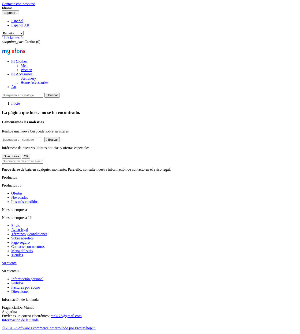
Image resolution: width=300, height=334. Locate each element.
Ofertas (16, 193)
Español (17, 21)
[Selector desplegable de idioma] (10, 12)
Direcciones (20, 292)
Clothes (19, 61)
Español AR (20, 25)
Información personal (27, 279)
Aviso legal (19, 230)
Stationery (28, 78)
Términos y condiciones (29, 234)
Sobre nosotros (22, 238)
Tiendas (17, 255)
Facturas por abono (25, 287)
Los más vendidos (24, 202)
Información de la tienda (20, 320)
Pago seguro (20, 242)
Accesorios (22, 74)
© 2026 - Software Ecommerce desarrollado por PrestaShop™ (49, 328)
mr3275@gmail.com (66, 316)
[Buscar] (22, 95)
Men (24, 66)
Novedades (19, 197)
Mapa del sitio (22, 251)
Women (26, 70)
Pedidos (17, 283)
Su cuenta (9, 263)
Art (13, 87)
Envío (15, 226)
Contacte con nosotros (18, 4)
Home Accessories (35, 82)
